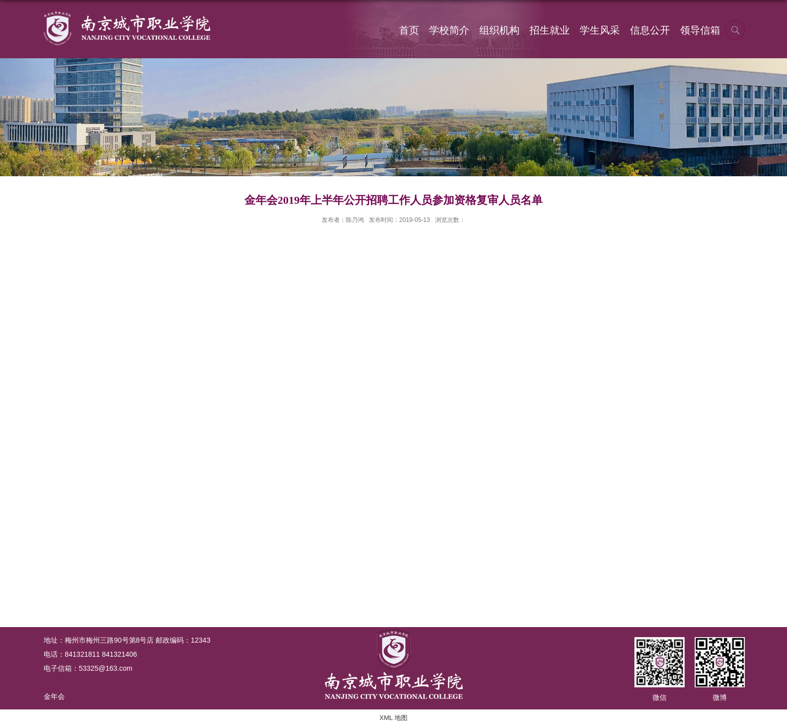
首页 (409, 30)
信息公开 (650, 30)
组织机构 (499, 30)
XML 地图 (393, 717)
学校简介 (449, 30)
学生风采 (600, 30)
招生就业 (550, 30)
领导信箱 (700, 30)
